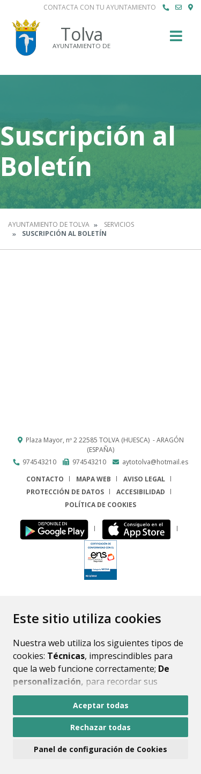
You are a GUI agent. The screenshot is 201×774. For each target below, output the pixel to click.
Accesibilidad (140, 491)
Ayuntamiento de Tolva (49, 224)
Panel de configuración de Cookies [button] (100, 749)
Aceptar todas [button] (101, 705)
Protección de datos (65, 491)
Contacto (45, 479)
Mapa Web (93, 479)
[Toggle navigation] (176, 39)
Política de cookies (100, 504)
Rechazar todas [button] (100, 727)
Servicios (119, 224)
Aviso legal (144, 479)
